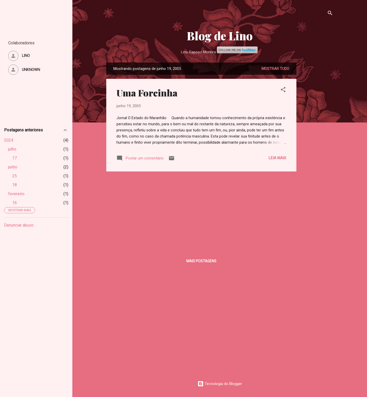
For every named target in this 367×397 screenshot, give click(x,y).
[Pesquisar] (330, 14)
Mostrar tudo (275, 68)
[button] (283, 90)
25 (14, 175)
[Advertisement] (316, 139)
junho (12, 167)
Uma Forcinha (146, 92)
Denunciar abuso (19, 225)
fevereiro (16, 193)
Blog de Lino (220, 35)
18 (14, 184)
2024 (8, 140)
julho (12, 149)
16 (14, 202)
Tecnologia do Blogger (220, 383)
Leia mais (277, 158)
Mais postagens (201, 261)
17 (14, 158)
